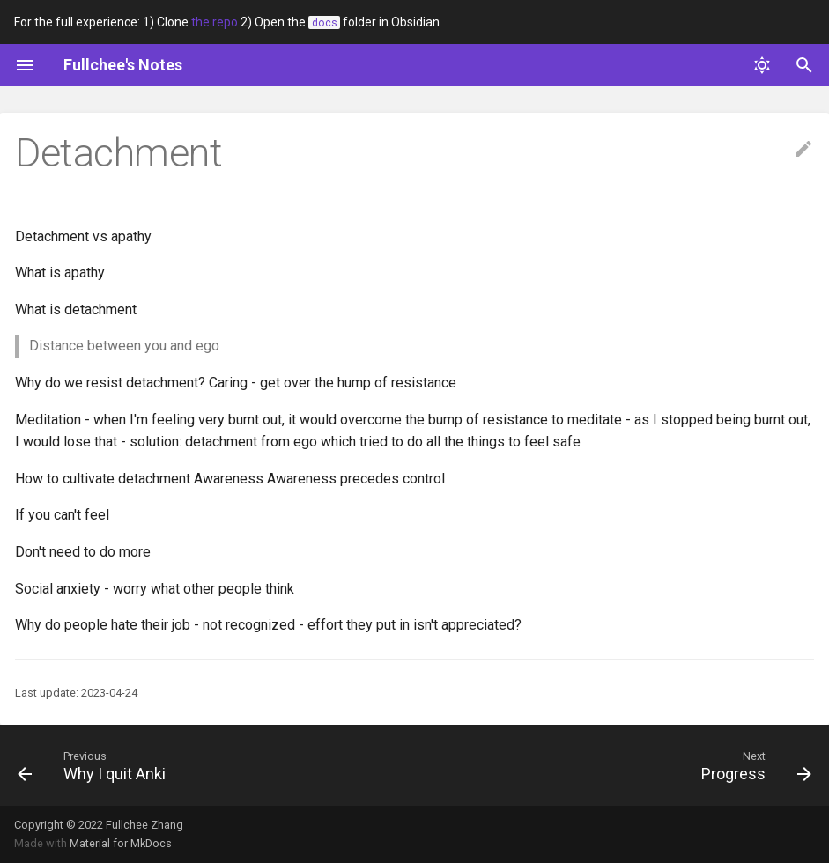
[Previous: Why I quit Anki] (96, 765)
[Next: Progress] (751, 765)
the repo (214, 22)
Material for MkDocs (121, 843)
